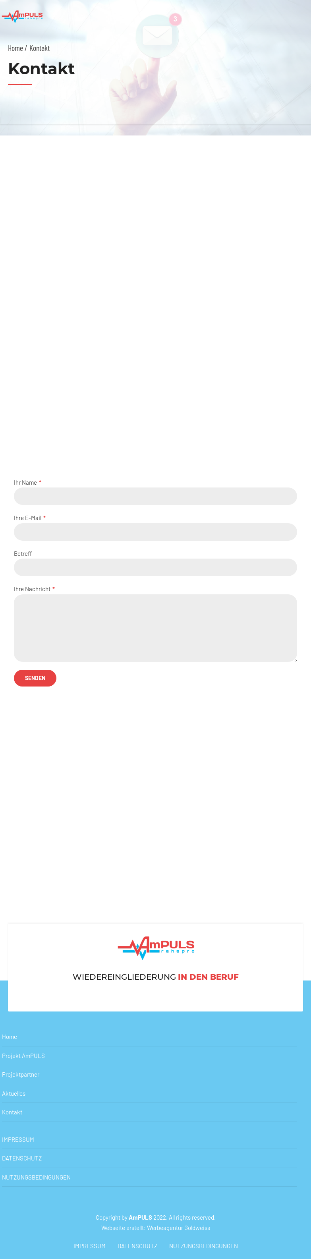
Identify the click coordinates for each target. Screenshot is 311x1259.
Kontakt (12, 1112)
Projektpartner (20, 1074)
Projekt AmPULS (23, 1055)
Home (9, 1036)
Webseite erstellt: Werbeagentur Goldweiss (155, 1227)
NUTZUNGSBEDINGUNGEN (36, 1177)
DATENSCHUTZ (22, 1158)
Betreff (155, 563)
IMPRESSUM (18, 1139)
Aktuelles (13, 1093)
